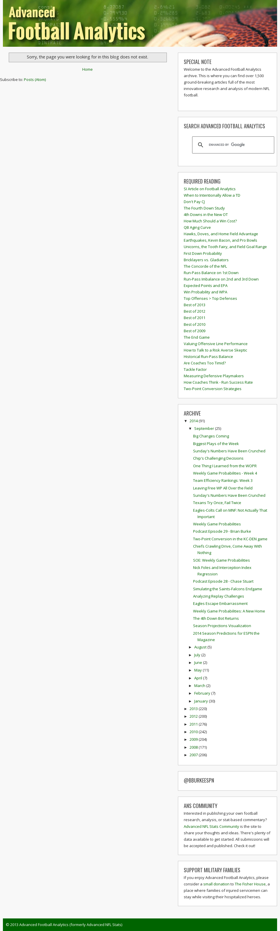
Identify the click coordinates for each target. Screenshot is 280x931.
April (198, 678)
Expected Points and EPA (206, 285)
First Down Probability (203, 253)
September (204, 428)
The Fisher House (250, 884)
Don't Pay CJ (194, 201)
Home (87, 69)
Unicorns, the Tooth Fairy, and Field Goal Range (225, 246)
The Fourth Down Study (204, 208)
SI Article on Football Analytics (210, 188)
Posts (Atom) (35, 79)
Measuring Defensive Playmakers (214, 375)
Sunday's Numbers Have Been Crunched (229, 451)
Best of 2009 (194, 330)
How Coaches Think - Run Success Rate (218, 382)
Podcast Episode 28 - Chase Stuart (223, 581)
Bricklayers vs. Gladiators (206, 259)
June (198, 662)
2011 (194, 724)
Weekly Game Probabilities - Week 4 (225, 473)
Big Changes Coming (211, 436)
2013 (194, 708)
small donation (216, 884)
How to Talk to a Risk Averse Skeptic (215, 350)
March (200, 685)
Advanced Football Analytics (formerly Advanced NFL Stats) (70, 924)
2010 (194, 731)
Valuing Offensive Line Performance (216, 343)
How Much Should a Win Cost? (210, 221)
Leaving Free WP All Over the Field (223, 488)
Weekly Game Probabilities (217, 524)
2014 (194, 420)
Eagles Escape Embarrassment (220, 603)
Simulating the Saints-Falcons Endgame (227, 588)
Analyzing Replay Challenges (218, 596)
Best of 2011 (194, 317)
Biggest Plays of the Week (216, 443)
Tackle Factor (195, 369)
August (200, 647)
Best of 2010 (194, 324)
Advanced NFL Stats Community (211, 826)
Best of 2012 (194, 311)
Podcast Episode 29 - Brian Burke (222, 531)
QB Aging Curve (197, 227)
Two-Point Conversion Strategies (213, 388)
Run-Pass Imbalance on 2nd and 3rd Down (221, 279)
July (197, 654)
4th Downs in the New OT (206, 214)
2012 (194, 716)
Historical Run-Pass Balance (208, 356)
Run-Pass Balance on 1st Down (211, 272)
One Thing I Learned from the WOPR (225, 465)
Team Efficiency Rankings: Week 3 (223, 480)
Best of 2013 (194, 304)
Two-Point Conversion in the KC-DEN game (230, 538)
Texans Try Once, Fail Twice (217, 502)
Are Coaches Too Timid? (205, 363)
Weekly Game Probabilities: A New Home (229, 611)
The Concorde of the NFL (205, 266)
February (202, 693)
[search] (232, 144)
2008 (194, 747)
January (201, 701)
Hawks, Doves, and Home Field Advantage (221, 233)
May (198, 670)
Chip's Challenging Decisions (218, 458)
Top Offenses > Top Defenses (210, 298)
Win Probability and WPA (205, 292)
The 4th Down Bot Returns (216, 618)
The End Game (197, 337)
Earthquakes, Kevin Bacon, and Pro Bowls (220, 240)
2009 (194, 739)
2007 (194, 754)
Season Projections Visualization (222, 625)
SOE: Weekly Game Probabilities (221, 560)
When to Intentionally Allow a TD (212, 195)
